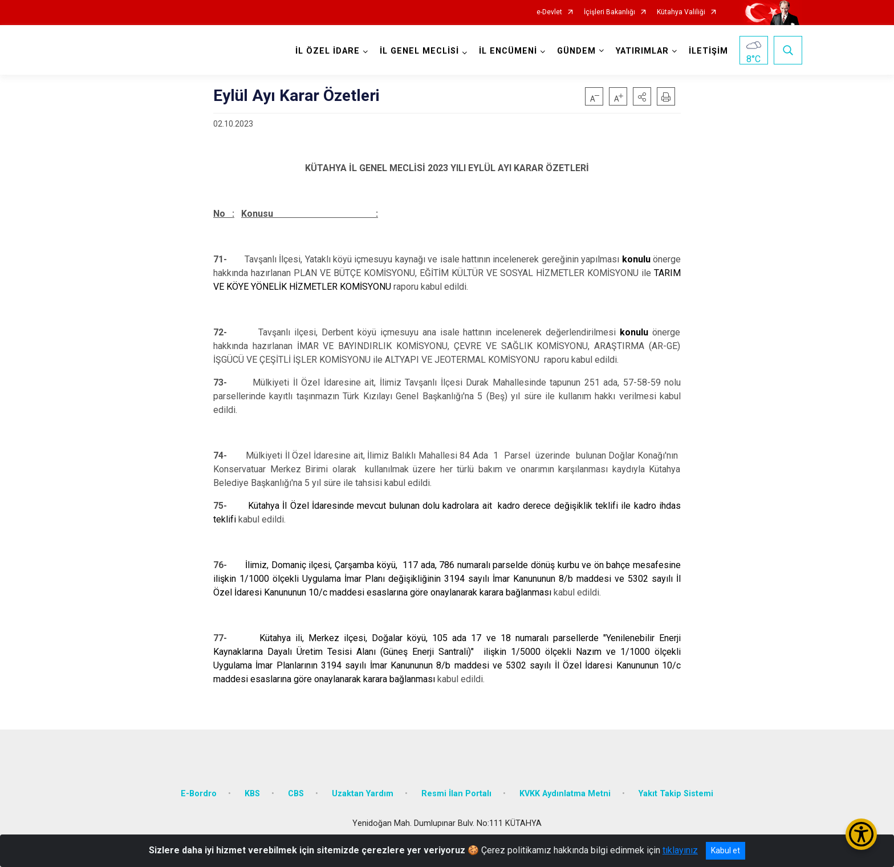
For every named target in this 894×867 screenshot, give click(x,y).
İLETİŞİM (708, 51)
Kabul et (725, 850)
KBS (252, 794)
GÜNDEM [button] (576, 51)
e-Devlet (549, 12)
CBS (296, 794)
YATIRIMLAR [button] (642, 51)
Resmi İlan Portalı (456, 794)
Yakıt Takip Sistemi (676, 794)
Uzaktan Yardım (362, 794)
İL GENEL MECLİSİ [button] (419, 51)
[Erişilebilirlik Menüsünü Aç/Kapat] (861, 834)
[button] (642, 96)
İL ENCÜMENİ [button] (508, 51)
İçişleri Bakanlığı (609, 12)
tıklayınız (680, 850)
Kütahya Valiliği (681, 12)
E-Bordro (199, 794)
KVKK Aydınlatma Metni (565, 794)
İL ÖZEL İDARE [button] (327, 51)
